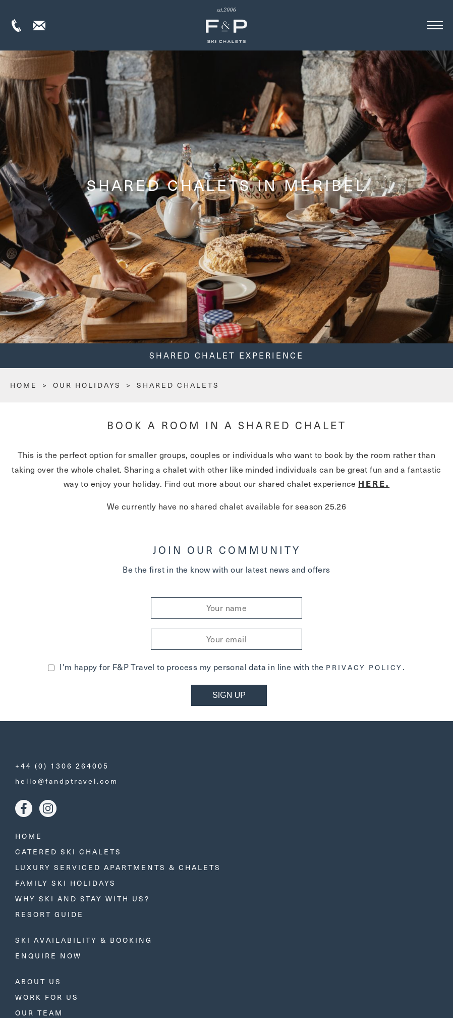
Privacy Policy (364, 667)
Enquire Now (48, 955)
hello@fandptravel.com (66, 781)
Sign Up (229, 695)
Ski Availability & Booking (83, 940)
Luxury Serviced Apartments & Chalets (118, 867)
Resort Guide (49, 914)
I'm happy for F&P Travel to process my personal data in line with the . (226, 666)
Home (28, 836)
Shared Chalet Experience (226, 355)
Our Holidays (87, 385)
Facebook (23, 808)
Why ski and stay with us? (82, 898)
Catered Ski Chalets (68, 851)
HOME (23, 385)
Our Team (39, 1012)
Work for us (47, 997)
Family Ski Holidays (65, 883)
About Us (38, 981)
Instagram (47, 808)
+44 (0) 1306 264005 (16, 25)
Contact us (39, 25)
